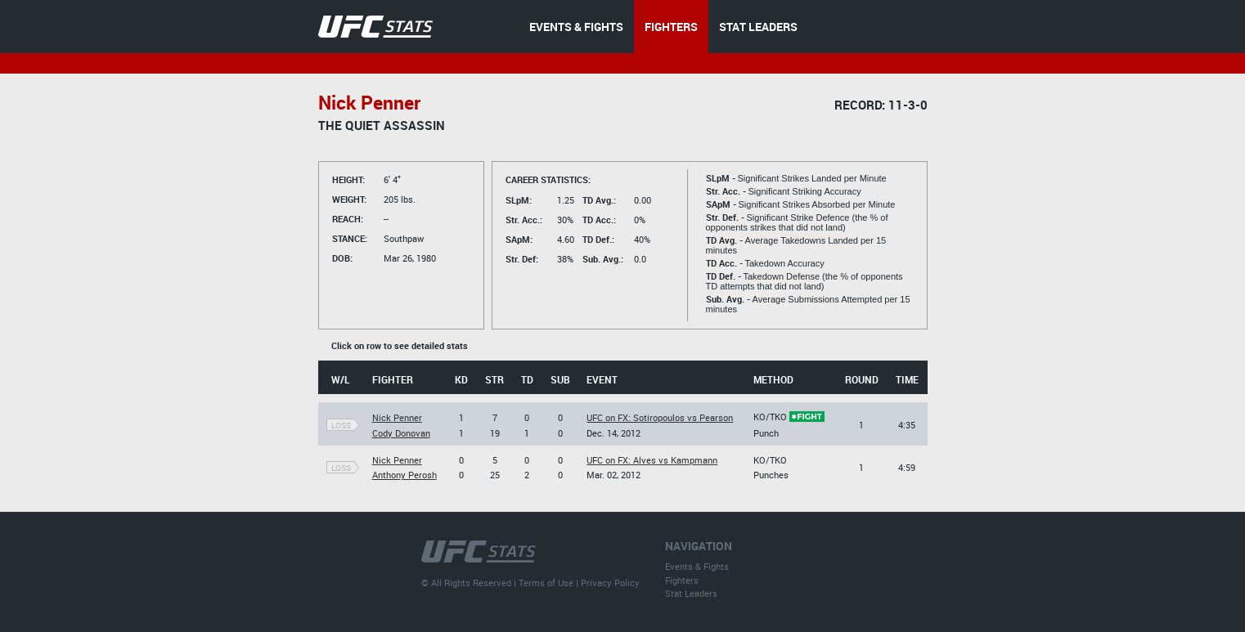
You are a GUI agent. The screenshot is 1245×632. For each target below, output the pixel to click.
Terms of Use (546, 582)
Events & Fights (697, 566)
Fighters (682, 580)
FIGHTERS (671, 26)
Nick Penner (397, 417)
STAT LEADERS (758, 26)
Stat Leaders (691, 593)
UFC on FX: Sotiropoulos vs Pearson (660, 417)
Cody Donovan (401, 433)
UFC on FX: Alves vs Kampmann (652, 460)
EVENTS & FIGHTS (576, 26)
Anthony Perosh (404, 474)
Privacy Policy (610, 582)
